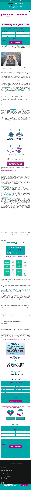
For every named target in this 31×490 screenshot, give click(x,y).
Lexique (2, 483)
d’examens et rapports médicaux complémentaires (17, 281)
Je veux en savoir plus (10, 489)
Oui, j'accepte (24, 485)
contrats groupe (8, 87)
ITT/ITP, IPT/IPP (6, 186)
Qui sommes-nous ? (4, 479)
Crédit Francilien (15, 463)
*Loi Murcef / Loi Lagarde (5, 404)
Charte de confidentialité (5, 481)
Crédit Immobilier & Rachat (5, 476)
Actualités (2, 482)
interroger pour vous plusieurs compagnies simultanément (19, 233)
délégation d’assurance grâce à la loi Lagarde (21, 90)
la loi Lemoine (15, 110)
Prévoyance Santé (4, 478)
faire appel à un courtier (14, 232)
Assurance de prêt (4, 475)
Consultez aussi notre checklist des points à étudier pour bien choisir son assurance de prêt (15, 168)
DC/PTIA (2, 186)
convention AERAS (13, 109)
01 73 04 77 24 (13, 7)
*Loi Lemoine (12, 404)
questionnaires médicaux (11, 194)
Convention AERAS (22, 173)
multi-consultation (25, 114)
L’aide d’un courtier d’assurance (6, 330)
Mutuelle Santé (3, 477)
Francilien (15, 3)
